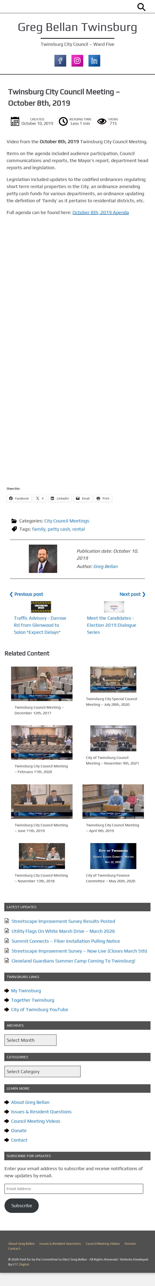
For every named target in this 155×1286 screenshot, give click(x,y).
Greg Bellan (80, 576)
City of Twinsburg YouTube (41, 1022)
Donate (20, 1143)
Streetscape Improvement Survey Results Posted (64, 934)
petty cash (60, 543)
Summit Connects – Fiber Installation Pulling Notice (67, 954)
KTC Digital (21, 1277)
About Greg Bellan (32, 1115)
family (40, 543)
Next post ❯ (131, 607)
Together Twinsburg (34, 1013)
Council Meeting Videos (37, 1134)
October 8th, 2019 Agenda (103, 226)
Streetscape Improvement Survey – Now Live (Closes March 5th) (81, 964)
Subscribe (23, 1218)
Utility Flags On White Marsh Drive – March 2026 (64, 944)
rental (80, 543)
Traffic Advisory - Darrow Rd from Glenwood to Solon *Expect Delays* (41, 638)
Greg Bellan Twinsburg (77, 27)
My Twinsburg (27, 1003)
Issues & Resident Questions (43, 1124)
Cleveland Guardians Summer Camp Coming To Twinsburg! (75, 974)
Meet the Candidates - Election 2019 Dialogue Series (111, 638)
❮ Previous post (27, 607)
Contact (21, 1153)
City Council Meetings (68, 535)
